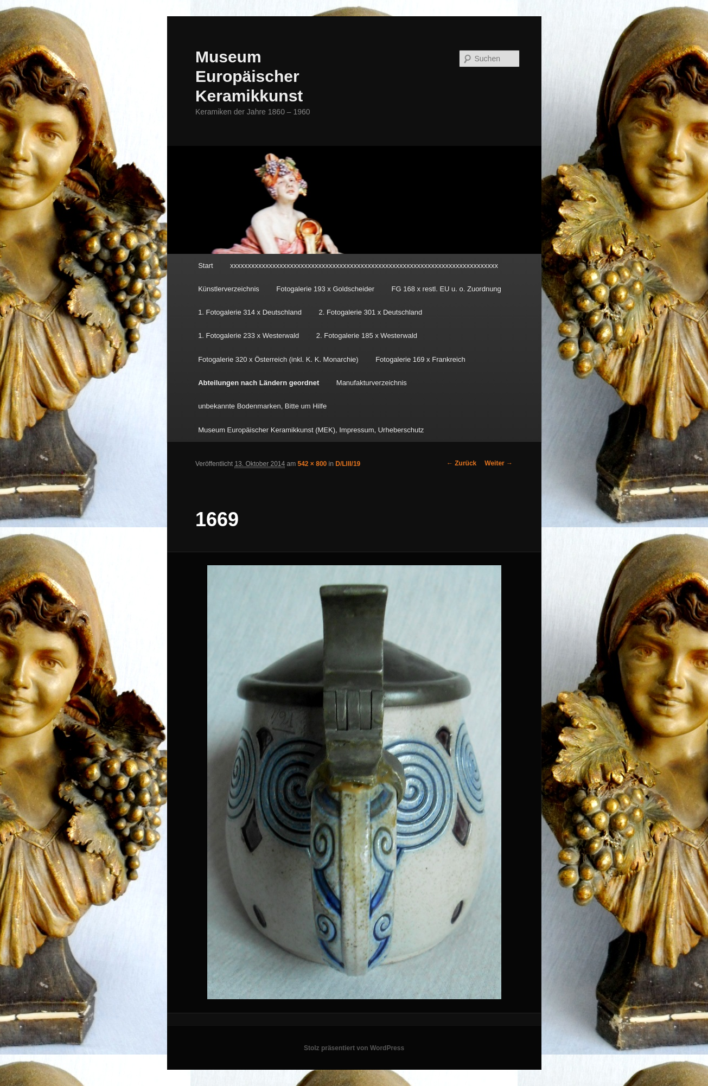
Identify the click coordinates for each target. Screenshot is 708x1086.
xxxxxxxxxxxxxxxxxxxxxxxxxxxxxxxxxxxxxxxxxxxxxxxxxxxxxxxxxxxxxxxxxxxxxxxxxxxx (364, 265)
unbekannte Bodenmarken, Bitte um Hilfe (262, 406)
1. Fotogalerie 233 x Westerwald (248, 335)
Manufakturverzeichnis (371, 383)
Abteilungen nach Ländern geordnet (258, 383)
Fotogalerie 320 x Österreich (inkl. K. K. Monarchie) (278, 359)
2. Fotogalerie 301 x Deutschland (370, 312)
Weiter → (498, 463)
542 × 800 (312, 464)
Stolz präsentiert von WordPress (354, 1048)
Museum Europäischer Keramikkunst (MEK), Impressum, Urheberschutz (311, 430)
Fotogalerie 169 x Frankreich (420, 359)
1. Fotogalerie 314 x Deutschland (250, 312)
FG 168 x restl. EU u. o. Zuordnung (446, 289)
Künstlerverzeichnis (228, 289)
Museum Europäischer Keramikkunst (249, 76)
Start (205, 265)
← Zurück (461, 463)
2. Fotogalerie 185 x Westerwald (366, 335)
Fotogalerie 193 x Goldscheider (325, 289)
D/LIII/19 (347, 464)
